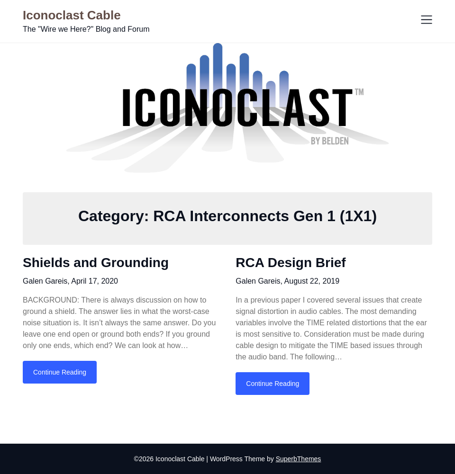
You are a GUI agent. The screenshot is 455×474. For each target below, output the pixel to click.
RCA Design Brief (291, 262)
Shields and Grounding (96, 262)
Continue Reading (59, 372)
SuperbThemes (298, 459)
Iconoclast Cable (72, 15)
